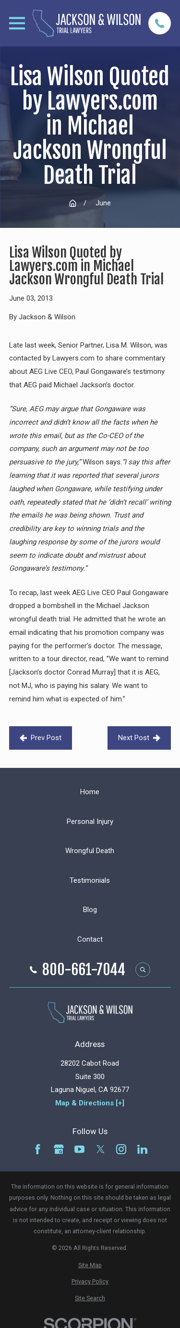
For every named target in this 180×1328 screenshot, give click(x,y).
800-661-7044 (83, 970)
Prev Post (40, 737)
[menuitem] (90, 1265)
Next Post (139, 737)
